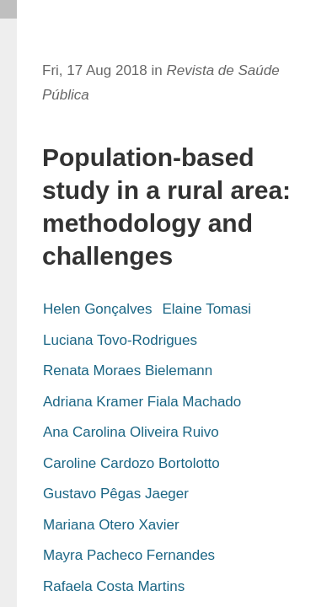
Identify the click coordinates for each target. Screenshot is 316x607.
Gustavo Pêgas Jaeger (116, 494)
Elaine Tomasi (206, 309)
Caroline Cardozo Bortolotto (131, 463)
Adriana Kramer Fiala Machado (142, 402)
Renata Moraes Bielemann (127, 371)
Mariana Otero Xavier (111, 525)
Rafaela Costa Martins (114, 586)
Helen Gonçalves (97, 309)
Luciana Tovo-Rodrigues (120, 340)
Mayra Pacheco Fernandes (129, 555)
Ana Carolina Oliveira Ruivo (131, 432)
